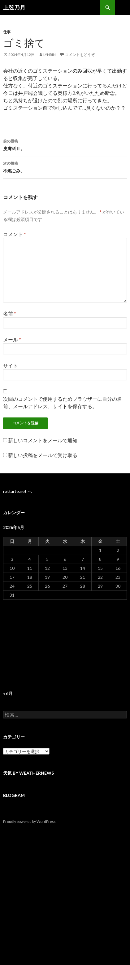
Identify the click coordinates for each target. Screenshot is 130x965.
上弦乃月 (14, 7)
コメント (14, 234)
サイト (10, 365)
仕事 (7, 32)
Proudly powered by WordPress (29, 821)
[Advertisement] (65, 645)
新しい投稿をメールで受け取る (42, 455)
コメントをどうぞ (80, 54)
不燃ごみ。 (65, 166)
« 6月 (8, 693)
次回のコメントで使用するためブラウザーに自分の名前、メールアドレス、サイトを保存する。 (62, 402)
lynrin (49, 54)
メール (12, 339)
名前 (9, 313)
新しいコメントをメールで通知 (42, 440)
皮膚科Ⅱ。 (65, 144)
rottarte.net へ (17, 491)
